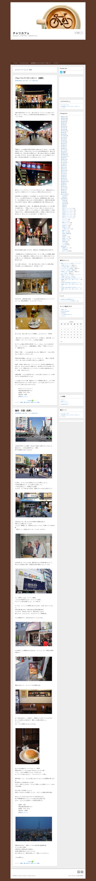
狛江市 (63, 167)
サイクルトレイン (66, 224)
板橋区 (63, 123)
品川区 (63, 138)
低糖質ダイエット (66, 247)
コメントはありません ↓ (34, 80)
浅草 (24, 402)
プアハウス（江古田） (66, 270)
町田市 (63, 178)
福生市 (63, 189)
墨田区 (63, 145)
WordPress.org (64, 404)
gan (24, 80)
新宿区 (63, 126)
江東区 (63, 146)
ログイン (63, 399)
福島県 (63, 206)
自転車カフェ (65, 225)
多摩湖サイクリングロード (68, 213)
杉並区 (63, 121)
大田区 (63, 140)
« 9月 (61, 341)
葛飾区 (63, 148)
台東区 (21, 402)
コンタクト (56, 63)
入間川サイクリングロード (68, 214)
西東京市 (64, 153)
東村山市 (64, 159)
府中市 (63, 168)
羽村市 (63, 191)
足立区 (63, 151)
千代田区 (64, 135)
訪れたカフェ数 (29, 402)
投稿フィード (64, 401)
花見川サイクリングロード (68, 216)
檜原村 (63, 197)
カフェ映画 (64, 243)
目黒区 (63, 134)
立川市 (63, 173)
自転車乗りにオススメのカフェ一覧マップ (41, 63)
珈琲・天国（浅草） (24, 411)
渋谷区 (63, 129)
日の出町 (64, 195)
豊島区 (63, 118)
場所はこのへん (23, 396)
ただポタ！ (63, 316)
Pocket (29, 400)
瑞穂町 (63, 183)
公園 (63, 235)
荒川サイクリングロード (67, 208)
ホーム (15, 63)
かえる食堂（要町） (65, 266)
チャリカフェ (21, 33)
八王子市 (64, 187)
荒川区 (63, 143)
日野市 (63, 184)
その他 (63, 249)
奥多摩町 (64, 198)
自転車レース (65, 236)
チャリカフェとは (24, 63)
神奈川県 (64, 203)
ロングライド (65, 219)
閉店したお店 (65, 232)
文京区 (63, 127)
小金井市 (64, 162)
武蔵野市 (64, 154)
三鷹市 (63, 164)
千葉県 (63, 200)
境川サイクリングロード (67, 217)
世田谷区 (64, 130)
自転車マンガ (65, 240)
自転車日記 (63, 312)
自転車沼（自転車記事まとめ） (68, 299)
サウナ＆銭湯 (65, 244)
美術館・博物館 (65, 233)
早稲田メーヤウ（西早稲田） (67, 271)
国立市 (63, 172)
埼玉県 (63, 202)
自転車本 (64, 241)
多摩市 (63, 176)
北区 (63, 124)
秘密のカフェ (65, 230)
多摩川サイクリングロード (68, 209)
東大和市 (64, 179)
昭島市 (63, 186)
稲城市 (63, 175)
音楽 (63, 246)
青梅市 (63, 192)
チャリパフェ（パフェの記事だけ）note (70, 301)
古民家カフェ (65, 227)
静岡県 (63, 205)
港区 (63, 132)
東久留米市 (64, 156)
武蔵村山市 (64, 181)
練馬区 (63, 116)
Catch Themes (80, 875)
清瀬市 (63, 157)
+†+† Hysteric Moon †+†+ (66, 314)
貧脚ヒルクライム (66, 222)
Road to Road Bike (65, 311)
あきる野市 (64, 194)
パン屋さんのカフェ (66, 228)
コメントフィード (65, 403)
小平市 (63, 160)
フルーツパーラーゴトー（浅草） (30, 78)
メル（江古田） (64, 273)
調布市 (63, 165)
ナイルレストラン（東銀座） (67, 268)
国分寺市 (64, 170)
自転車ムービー (65, 238)
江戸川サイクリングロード (68, 211)
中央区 (63, 137)
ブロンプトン (65, 221)
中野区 (63, 119)
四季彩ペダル (64, 309)
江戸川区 (64, 149)
